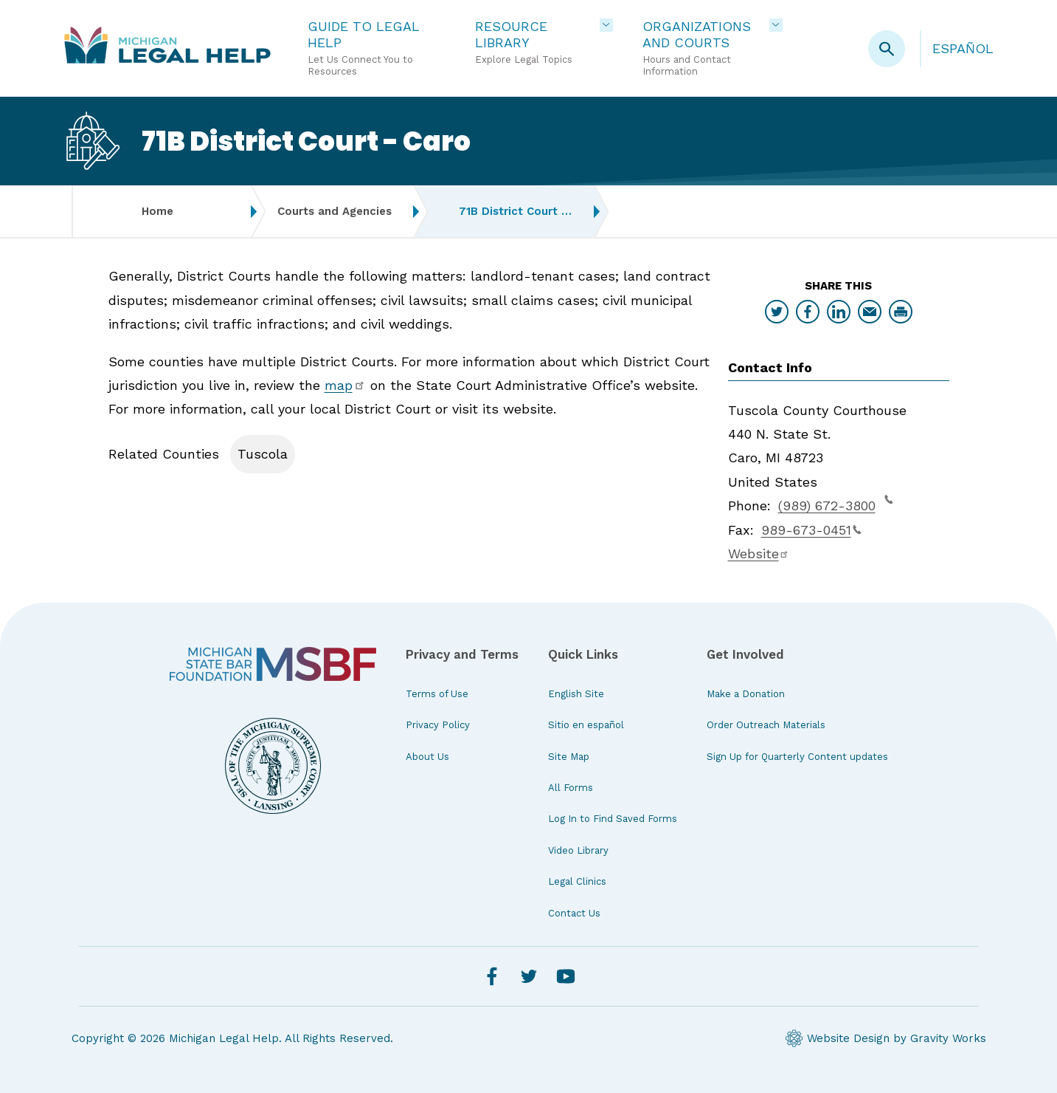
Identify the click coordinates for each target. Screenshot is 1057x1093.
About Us (427, 756)
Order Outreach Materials (766, 724)
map (345, 385)
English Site (576, 693)
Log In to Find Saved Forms (612, 818)
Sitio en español (586, 724)
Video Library (578, 850)
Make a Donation (746, 693)
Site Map (568, 756)
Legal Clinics (577, 881)
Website (758, 553)
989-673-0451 (811, 530)
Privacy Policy (438, 724)
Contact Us (574, 913)
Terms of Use (437, 693)
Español (963, 48)
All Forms (570, 787)
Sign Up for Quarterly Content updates (797, 756)
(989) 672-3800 (835, 503)
